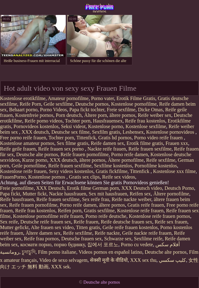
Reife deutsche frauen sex (126, 221)
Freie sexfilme (121, 109)
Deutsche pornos (92, 104)
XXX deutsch (35, 132)
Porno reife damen (129, 154)
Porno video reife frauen (159, 137)
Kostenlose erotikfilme (22, 98)
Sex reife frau (95, 199)
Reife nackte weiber (131, 199)
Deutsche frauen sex (81, 238)
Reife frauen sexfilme (150, 148)
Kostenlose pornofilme (134, 104)
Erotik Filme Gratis (135, 98)
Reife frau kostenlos (145, 120)
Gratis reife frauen (145, 205)
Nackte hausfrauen (67, 193)
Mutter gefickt (14, 227)
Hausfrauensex (108, 120)
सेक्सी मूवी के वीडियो (109, 260)
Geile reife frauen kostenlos (130, 227)
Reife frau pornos (41, 238)
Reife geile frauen (18, 148)
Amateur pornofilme (68, 98)
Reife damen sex (107, 143)
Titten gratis (88, 227)
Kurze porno (34, 160)
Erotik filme (79, 188)
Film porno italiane (57, 252)
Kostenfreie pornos (34, 115)
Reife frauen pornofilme (84, 154)
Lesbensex (133, 132)
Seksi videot (73, 126)
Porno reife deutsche (105, 216)
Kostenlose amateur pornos (27, 143)
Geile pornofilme (29, 165)
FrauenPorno (13, 177)
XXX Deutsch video (141, 188)
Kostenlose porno (105, 126)
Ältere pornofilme (126, 160)
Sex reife (9, 221)
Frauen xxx (176, 143)
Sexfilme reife (148, 238)
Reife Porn (30, 104)
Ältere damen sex (43, 233)
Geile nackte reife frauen (147, 233)
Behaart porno (23, 109)
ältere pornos (122, 115)
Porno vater (102, 98)
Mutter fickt (34, 193)
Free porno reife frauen (23, 137)
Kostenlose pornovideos (170, 132)
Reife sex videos (118, 177)
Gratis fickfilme (111, 171)
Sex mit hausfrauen (108, 193)
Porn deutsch (69, 115)
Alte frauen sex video (52, 227)
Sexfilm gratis (106, 132)
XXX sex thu (143, 260)
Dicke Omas (150, 109)
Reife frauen (85, 221)
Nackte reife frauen (107, 148)
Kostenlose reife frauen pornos (159, 216)
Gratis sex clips (84, 177)
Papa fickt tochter (86, 109)
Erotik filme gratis (144, 143)
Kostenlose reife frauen (23, 171)
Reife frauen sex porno (61, 148)
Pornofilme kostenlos (156, 165)
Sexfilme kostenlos (113, 165)
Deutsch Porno (179, 188)
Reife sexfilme (160, 160)
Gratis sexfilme (99, 210)
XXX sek (60, 266)
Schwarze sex (118, 238)
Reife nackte (107, 233)
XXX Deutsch (50, 188)
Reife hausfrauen (17, 199)
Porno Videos (53, 109)
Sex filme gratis (72, 143)
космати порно (35, 244)
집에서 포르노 (102, 244)
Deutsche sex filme (70, 132)
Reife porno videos (44, 120)
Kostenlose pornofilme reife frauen (48, 216)
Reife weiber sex (155, 115)
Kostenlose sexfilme (146, 126)
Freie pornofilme (17, 188)
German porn (105, 188)
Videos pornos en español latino (110, 252)
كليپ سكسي (172, 260)
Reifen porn (70, 210)
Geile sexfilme (58, 104)
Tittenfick (86, 137)
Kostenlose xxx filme (174, 171)
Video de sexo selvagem (63, 260)
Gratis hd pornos (115, 137)
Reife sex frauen (171, 221)
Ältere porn (95, 115)
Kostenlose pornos (47, 177)
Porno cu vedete (137, 244)
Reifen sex (140, 193)
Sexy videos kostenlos (71, 171)
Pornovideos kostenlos (36, 126)
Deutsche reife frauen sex (45, 221)
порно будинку (69, 244)
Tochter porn (78, 120)
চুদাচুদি (29, 252)
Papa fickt (10, 193)
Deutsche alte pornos (99, 7)
